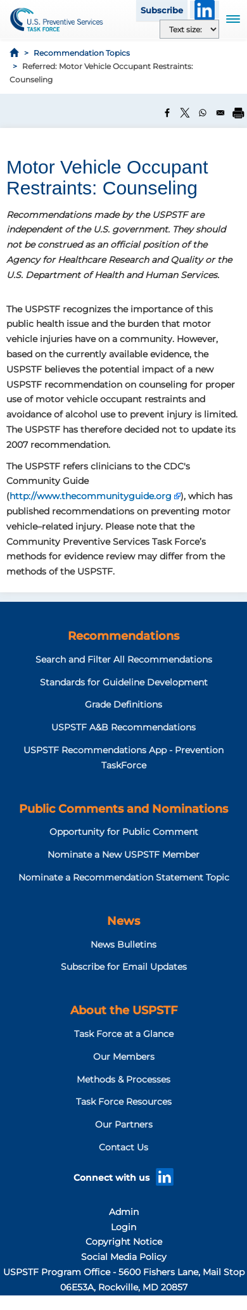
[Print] (238, 112)
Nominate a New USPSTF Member (124, 854)
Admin (124, 1212)
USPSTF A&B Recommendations (123, 727)
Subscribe (162, 10)
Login (123, 1227)
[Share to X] (185, 112)
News (123, 921)
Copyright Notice (124, 1241)
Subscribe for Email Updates (124, 966)
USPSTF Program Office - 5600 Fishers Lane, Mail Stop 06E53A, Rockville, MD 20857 (123, 1279)
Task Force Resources (124, 1101)
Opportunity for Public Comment (123, 831)
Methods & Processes (123, 1079)
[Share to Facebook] (167, 112)
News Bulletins (123, 944)
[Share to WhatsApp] (202, 112)
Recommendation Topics (82, 53)
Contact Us (123, 1147)
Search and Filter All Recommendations (123, 659)
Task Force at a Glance (124, 1034)
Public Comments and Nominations (123, 809)
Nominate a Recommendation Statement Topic (123, 877)
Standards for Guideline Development (124, 682)
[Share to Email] (220, 112)
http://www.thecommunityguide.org (91, 496)
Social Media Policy (124, 1256)
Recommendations (123, 636)
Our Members (124, 1056)
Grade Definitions (123, 704)
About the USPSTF (123, 1010)
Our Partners (124, 1124)
